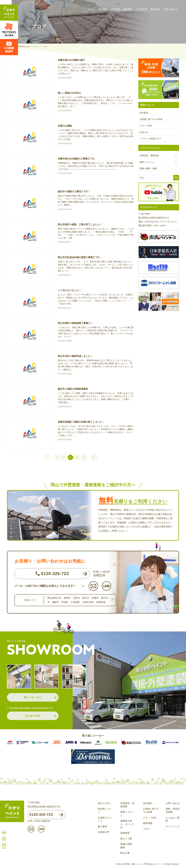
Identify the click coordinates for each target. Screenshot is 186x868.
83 (84, 457)
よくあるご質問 (173, 819)
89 (94, 457)
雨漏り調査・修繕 (148, 168)
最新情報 (147, 823)
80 (64, 457)
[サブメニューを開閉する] (176, 156)
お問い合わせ (173, 803)
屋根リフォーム (159, 162)
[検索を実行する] (176, 177)
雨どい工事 (126, 838)
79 (57, 457)
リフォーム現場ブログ (150, 138)
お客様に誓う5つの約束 (151, 119)
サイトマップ (173, 826)
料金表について (105, 810)
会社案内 (144, 112)
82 (77, 457)
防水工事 (125, 853)
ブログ (146, 829)
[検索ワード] (158, 177)
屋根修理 (125, 833)
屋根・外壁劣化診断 (173, 810)
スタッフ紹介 (146, 125)
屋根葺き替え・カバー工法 (127, 824)
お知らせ (144, 132)
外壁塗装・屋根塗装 (159, 156)
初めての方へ (105, 803)
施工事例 (102, 826)
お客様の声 (103, 832)
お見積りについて (105, 819)
